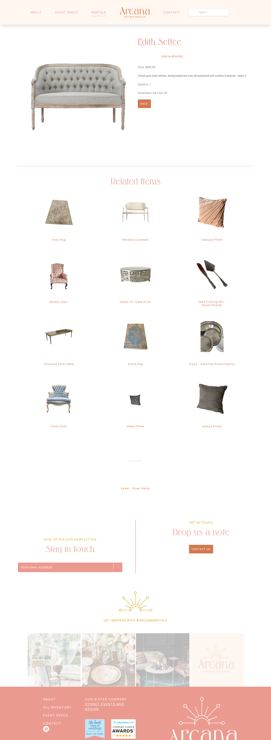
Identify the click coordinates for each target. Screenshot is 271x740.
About (36, 12)
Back (144, 103)
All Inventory (57, 707)
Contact (171, 12)
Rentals (98, 12)
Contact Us (201, 549)
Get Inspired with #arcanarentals (135, 620)
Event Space (66, 12)
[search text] (208, 12)
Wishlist (239, 12)
